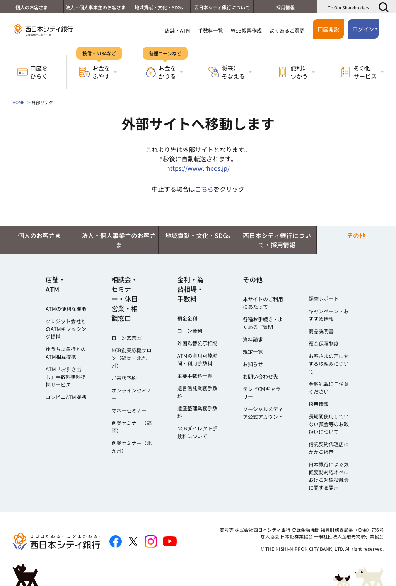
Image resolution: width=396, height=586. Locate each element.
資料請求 (253, 339)
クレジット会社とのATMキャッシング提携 (66, 328)
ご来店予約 (124, 378)
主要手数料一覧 (194, 375)
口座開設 (328, 29)
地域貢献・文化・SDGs (158, 7)
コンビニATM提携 (66, 397)
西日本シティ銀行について (221, 7)
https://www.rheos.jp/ (198, 168)
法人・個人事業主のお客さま (95, 7)
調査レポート (324, 298)
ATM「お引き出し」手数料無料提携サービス (66, 376)
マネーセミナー (129, 410)
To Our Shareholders (348, 7)
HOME (18, 102)
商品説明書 (321, 331)
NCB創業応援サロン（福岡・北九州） (131, 357)
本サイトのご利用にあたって (263, 302)
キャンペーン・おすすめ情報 (329, 314)
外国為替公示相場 (197, 343)
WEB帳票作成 (246, 30)
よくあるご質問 (287, 30)
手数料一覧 (210, 30)
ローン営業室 (126, 337)
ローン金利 (189, 330)
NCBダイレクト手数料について (197, 432)
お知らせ (253, 364)
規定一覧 (253, 351)
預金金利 (187, 318)
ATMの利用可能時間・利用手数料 (197, 359)
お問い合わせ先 (260, 376)
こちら (204, 189)
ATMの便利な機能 (66, 308)
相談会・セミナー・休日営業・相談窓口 (124, 298)
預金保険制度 (324, 343)
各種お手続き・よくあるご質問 (263, 323)
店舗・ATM (177, 30)
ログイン (363, 29)
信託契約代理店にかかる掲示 (329, 448)
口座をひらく (32, 72)
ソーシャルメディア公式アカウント (263, 412)
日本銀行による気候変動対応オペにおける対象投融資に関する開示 (329, 476)
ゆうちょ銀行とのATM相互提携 (66, 352)
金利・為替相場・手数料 (190, 288)
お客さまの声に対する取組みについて (329, 363)
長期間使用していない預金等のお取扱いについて (329, 424)
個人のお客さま (31, 7)
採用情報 (285, 7)
